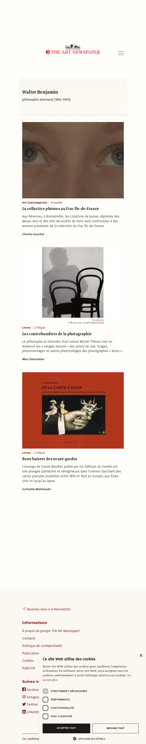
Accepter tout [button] (66, 728)
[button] (91, 738)
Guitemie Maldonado (36, 489)
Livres (26, 328)
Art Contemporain (34, 203)
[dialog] (92, 697)
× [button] (141, 655)
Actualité (56, 203)
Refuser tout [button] (115, 728)
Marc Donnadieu (33, 359)
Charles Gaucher (33, 234)
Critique (39, 328)
